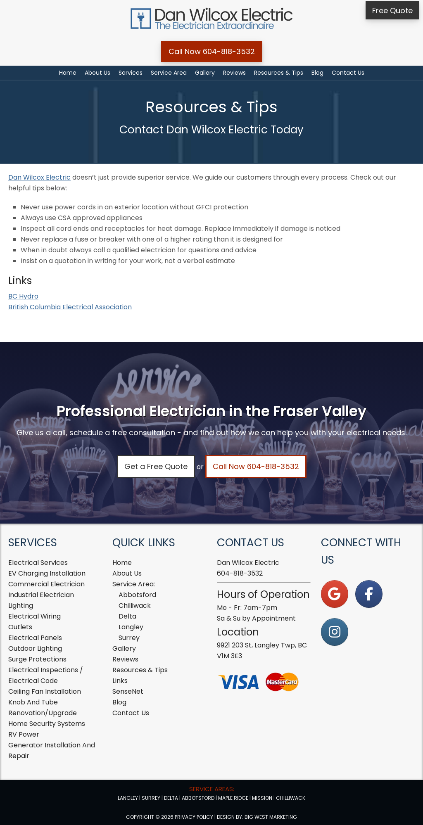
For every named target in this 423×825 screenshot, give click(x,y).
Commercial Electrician (46, 584)
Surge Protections (37, 659)
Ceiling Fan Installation (44, 691)
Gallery (124, 648)
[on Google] (334, 594)
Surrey (129, 637)
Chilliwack (135, 605)
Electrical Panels (35, 637)
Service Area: (133, 584)
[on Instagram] (334, 632)
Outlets (20, 627)
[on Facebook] (369, 594)
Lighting (20, 605)
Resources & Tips (140, 670)
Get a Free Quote (156, 466)
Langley (131, 627)
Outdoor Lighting (35, 648)
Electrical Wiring (34, 616)
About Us (127, 573)
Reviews (125, 659)
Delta (127, 616)
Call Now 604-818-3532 (212, 51)
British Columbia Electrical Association (70, 307)
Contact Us (130, 713)
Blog (119, 702)
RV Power (23, 734)
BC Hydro (23, 296)
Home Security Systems (46, 723)
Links (120, 680)
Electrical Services (38, 562)
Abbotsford (137, 595)
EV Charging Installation (47, 573)
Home (122, 562)
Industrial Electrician (41, 595)
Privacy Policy (194, 816)
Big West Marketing (271, 816)
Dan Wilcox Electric (39, 177)
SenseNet (127, 691)
